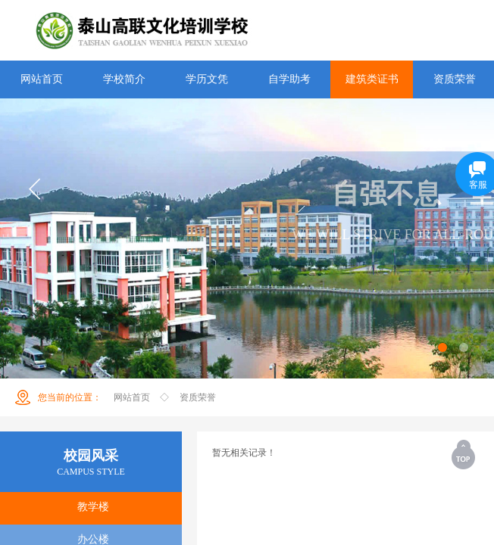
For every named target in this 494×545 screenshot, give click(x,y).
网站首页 (132, 397)
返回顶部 (464, 454)
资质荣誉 (198, 397)
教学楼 (93, 506)
